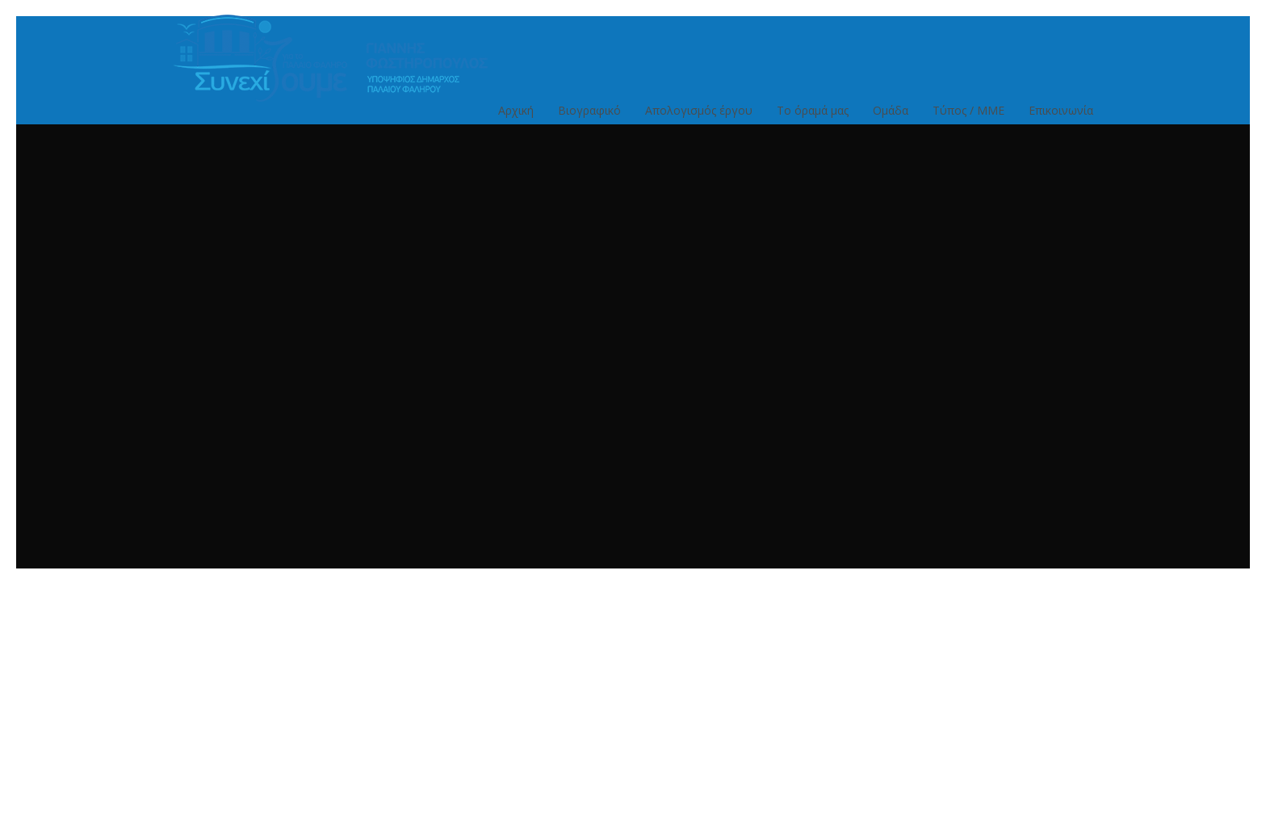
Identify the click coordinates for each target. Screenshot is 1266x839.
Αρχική (516, 118)
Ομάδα (890, 118)
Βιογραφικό (589, 118)
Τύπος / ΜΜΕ (968, 118)
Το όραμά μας (813, 118)
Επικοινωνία (1061, 118)
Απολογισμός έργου (698, 118)
